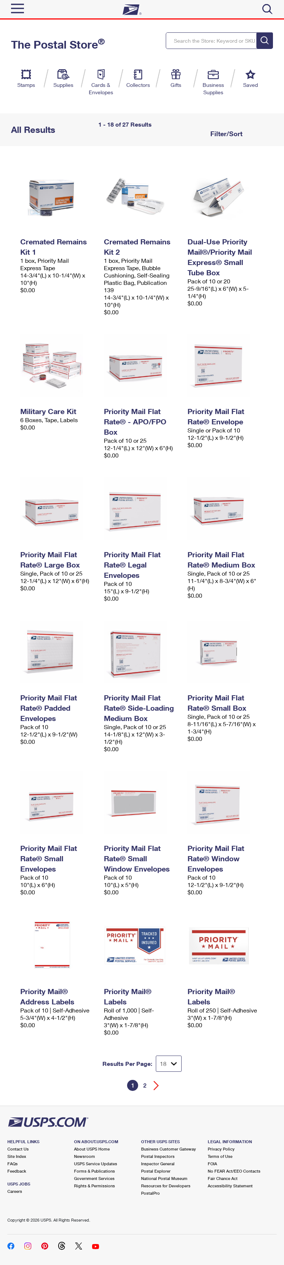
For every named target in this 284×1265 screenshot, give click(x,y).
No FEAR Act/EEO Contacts (234, 1171)
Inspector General (158, 1163)
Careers (14, 1191)
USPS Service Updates (95, 1163)
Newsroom (84, 1156)
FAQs (12, 1163)
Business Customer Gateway (168, 1148)
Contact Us (18, 1148)
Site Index (16, 1156)
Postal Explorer (156, 1171)
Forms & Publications (94, 1171)
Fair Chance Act (223, 1178)
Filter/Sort (225, 134)
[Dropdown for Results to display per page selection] (169, 1064)
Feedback (16, 1171)
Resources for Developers (165, 1185)
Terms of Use (220, 1156)
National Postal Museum (164, 1178)
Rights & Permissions (94, 1185)
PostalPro (150, 1193)
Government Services (94, 1178)
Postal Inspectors (158, 1156)
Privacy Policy (221, 1148)
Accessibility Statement (230, 1185)
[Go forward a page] (156, 1085)
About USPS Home (92, 1148)
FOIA (212, 1163)
